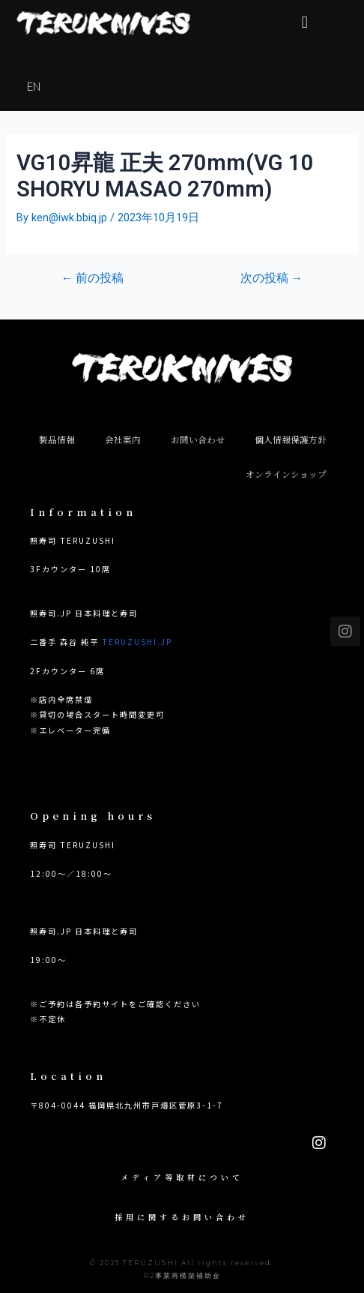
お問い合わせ (198, 440)
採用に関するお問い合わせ (182, 1216)
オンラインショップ (286, 474)
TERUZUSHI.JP (137, 641)
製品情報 (57, 440)
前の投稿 (92, 279)
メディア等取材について (182, 1177)
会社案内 (123, 440)
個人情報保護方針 (291, 440)
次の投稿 (271, 279)
